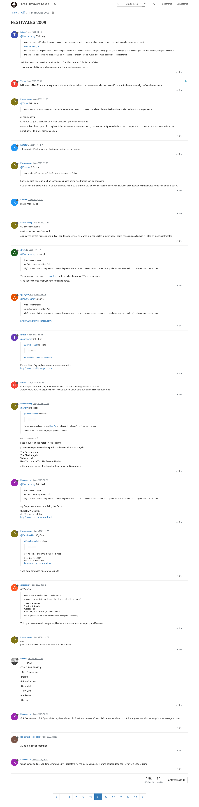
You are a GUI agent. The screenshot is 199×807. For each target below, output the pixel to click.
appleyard (24, 295)
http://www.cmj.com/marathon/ (36, 517)
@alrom (24, 408)
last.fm (52, 276)
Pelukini (23, 659)
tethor (23, 32)
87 (128, 797)
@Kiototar (25, 167)
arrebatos (24, 585)
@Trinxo (24, 103)
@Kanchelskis (27, 535)
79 (83, 797)
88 (135, 797)
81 (98, 797)
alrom (22, 250)
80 (90, 797)
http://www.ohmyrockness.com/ (36, 321)
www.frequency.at (31, 46)
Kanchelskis (25, 480)
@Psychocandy (27, 36)
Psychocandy (26, 99)
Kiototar (24, 145)
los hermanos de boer (30, 737)
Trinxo (23, 81)
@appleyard (26, 339)
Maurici (23, 382)
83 (113, 797)
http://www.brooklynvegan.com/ (36, 368)
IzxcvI (23, 335)
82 (106, 797)
